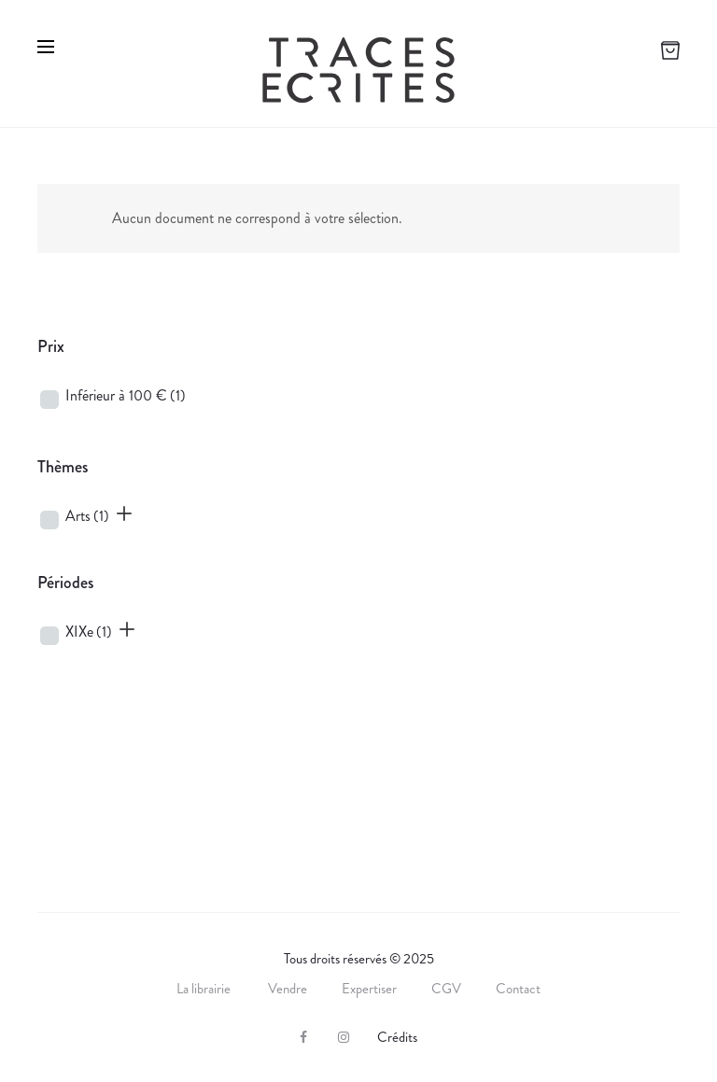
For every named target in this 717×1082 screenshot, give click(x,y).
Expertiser (369, 988)
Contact (518, 988)
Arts (87, 516)
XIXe (88, 631)
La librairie (204, 988)
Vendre (287, 988)
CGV (446, 988)
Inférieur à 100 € (125, 395)
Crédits (397, 1037)
